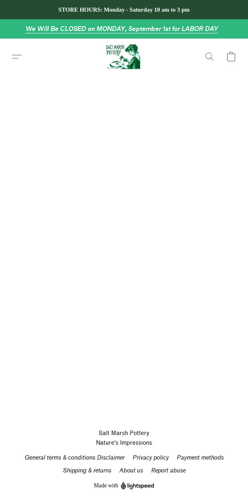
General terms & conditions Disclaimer (74, 457)
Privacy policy (150, 457)
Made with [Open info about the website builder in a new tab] (124, 486)
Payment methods (200, 457)
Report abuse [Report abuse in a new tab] (168, 470)
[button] (124, 57)
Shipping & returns (87, 470)
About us (131, 470)
